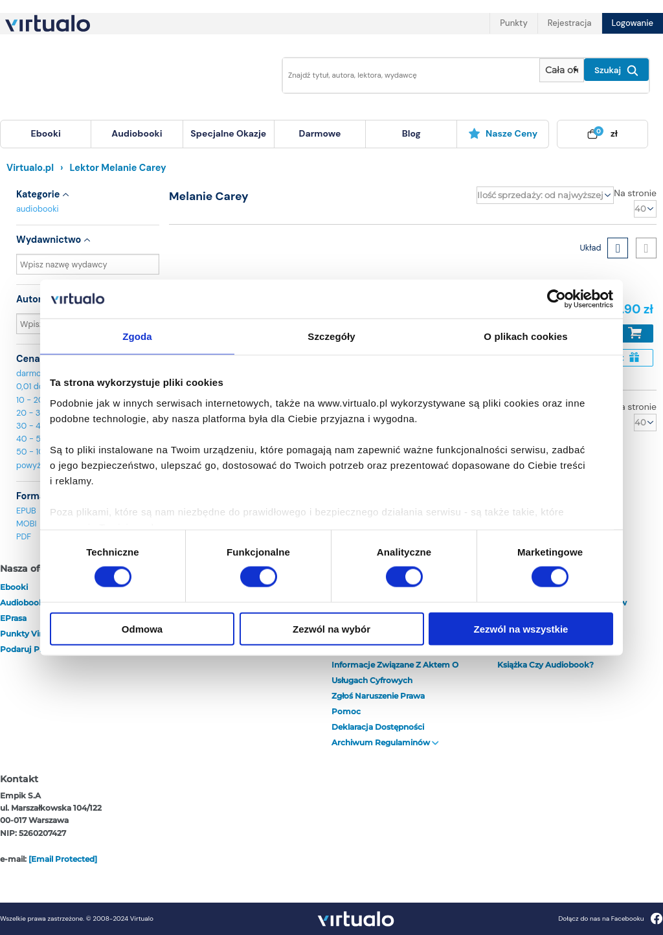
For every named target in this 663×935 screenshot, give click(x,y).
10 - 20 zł (34, 399)
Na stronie (635, 193)
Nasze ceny (502, 133)
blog (411, 133)
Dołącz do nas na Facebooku (610, 918)
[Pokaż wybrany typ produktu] (561, 70)
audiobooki (37, 208)
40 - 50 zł (35, 438)
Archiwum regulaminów (385, 742)
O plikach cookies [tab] (525, 336)
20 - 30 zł (35, 412)
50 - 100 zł (37, 451)
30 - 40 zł (35, 425)
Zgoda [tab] (137, 336)
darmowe (320, 133)
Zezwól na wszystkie (521, 628)
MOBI (26, 523)
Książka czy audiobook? (545, 665)
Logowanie (632, 22)
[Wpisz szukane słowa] (407, 75)
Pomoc (346, 711)
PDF (23, 536)
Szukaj (616, 70)
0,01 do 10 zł (39, 386)
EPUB (26, 510)
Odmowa (142, 628)
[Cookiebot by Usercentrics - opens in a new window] (556, 299)
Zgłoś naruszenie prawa (378, 696)
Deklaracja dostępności (378, 727)
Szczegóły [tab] (331, 336)
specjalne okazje (228, 133)
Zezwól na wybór (331, 628)
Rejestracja (570, 22)
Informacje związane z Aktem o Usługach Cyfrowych (395, 672)
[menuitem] (45, 134)
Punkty (513, 22)
